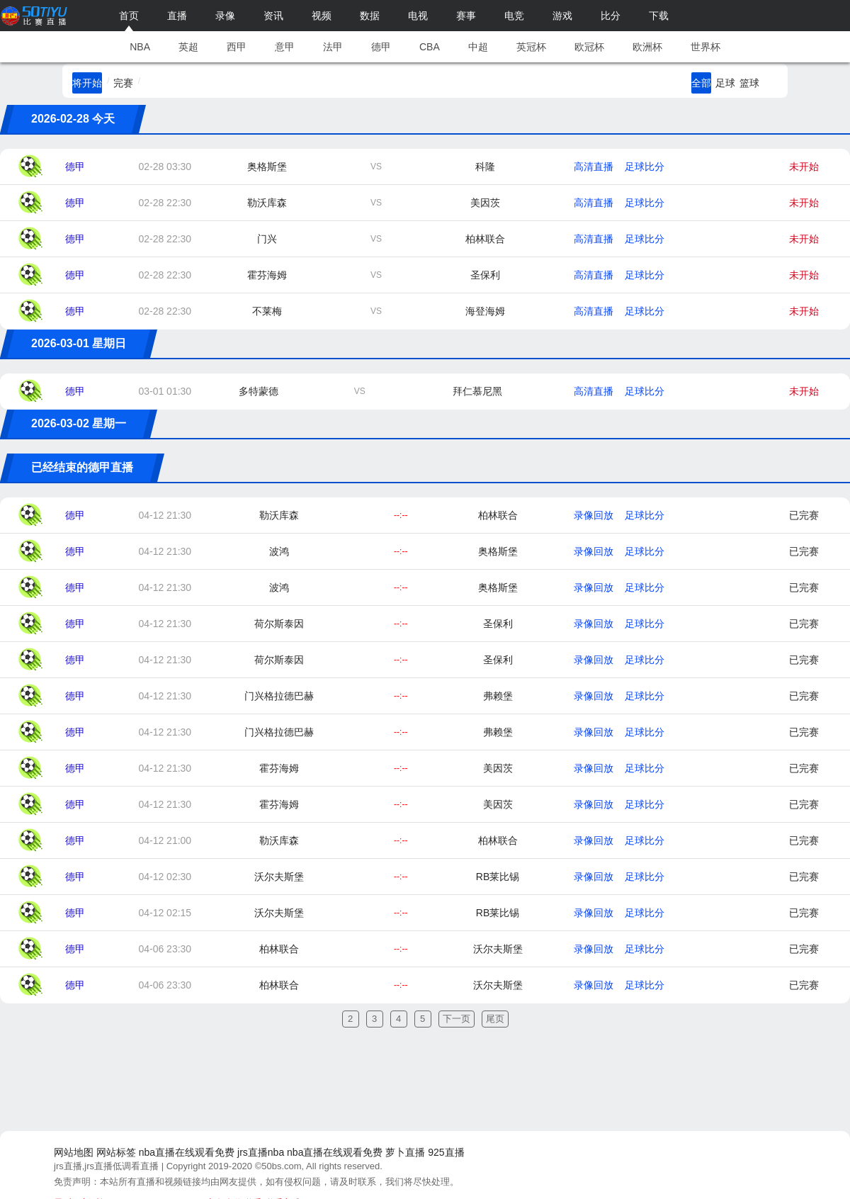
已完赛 (804, 515)
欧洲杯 (647, 46)
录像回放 (593, 515)
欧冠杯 (589, 46)
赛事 (466, 15)
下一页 (456, 1018)
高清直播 (593, 166)
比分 (610, 15)
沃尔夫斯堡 (279, 876)
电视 (418, 15)
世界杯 (705, 46)
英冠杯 (531, 46)
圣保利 (485, 275)
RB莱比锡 (497, 876)
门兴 (267, 238)
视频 (322, 15)
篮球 (749, 83)
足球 (725, 83)
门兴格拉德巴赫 (279, 696)
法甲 (333, 46)
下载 (659, 15)
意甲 (285, 46)
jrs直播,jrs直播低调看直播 (106, 1166)
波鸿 (279, 551)
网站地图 (74, 1152)
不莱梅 (267, 311)
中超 (478, 46)
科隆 (485, 166)
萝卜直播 (405, 1152)
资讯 (273, 15)
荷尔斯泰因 (279, 623)
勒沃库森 (267, 202)
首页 (129, 15)
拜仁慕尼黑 (477, 391)
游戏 (562, 15)
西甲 (236, 46)
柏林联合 (485, 238)
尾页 (495, 1018)
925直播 (446, 1152)
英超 (188, 46)
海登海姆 (485, 311)
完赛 (123, 83)
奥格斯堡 (267, 166)
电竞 (514, 15)
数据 (370, 15)
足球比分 (644, 166)
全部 (701, 83)
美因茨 (485, 202)
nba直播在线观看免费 (186, 1152)
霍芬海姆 (267, 275)
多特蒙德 (258, 391)
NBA (140, 46)
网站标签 (116, 1152)
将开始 (87, 83)
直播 (177, 15)
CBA (429, 46)
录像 (225, 15)
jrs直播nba (260, 1152)
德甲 (381, 46)
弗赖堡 (498, 696)
